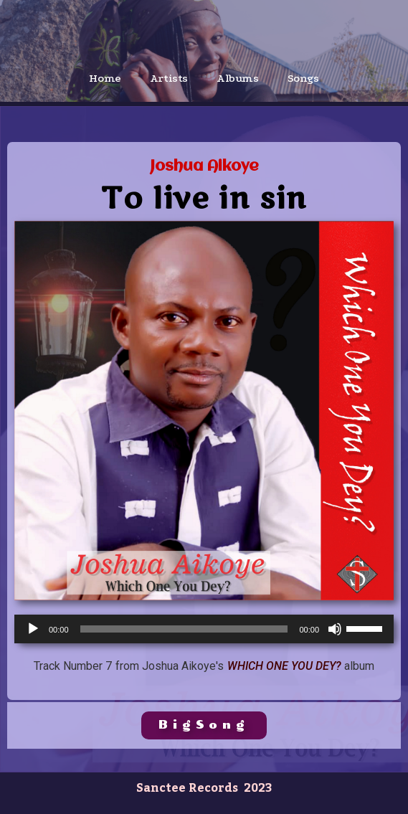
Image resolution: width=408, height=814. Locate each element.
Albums (238, 78)
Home (104, 78)
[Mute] (335, 629)
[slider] (184, 629)
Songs (303, 78)
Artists (169, 78)
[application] (204, 629)
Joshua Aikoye (204, 166)
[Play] (33, 629)
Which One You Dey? (284, 666)
